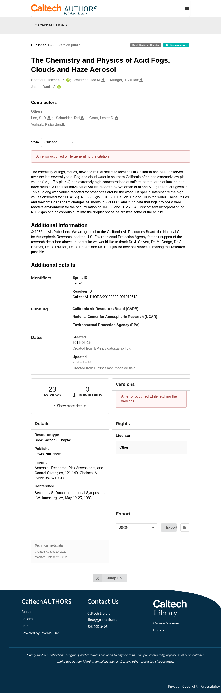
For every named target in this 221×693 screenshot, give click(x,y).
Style (35, 142)
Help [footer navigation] (24, 626)
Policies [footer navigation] (27, 619)
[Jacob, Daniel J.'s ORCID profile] (58, 87)
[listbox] (58, 142)
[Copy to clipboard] (184, 527)
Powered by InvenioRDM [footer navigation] (40, 633)
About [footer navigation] (26, 612)
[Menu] (187, 8)
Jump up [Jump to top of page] (107, 578)
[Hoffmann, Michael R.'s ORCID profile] (67, 80)
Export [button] (171, 527)
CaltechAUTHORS (51, 25)
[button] (151, 447)
